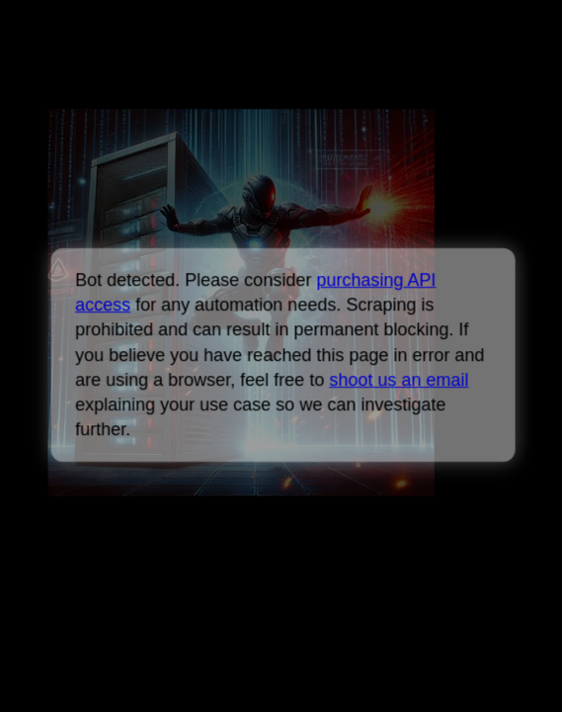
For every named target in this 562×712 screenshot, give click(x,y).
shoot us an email (398, 380)
